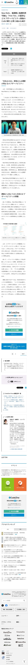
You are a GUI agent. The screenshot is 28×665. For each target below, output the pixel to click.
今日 (8, 529)
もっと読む (5, 409)
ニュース (4, 616)
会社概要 (8, 659)
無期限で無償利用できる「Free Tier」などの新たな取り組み (17, 71)
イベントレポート (13, 28)
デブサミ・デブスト (6, 623)
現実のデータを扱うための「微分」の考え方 (14, 569)
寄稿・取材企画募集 (7, 609)
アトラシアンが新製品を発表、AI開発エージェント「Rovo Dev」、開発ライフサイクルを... (14, 401)
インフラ (3, 28)
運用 (7, 28)
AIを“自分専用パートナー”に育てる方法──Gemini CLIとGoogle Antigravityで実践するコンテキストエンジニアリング (15, 551)
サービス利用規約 (9, 661)
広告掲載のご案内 (21, 609)
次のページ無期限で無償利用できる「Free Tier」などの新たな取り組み (14, 346)
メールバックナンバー (14, 326)
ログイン (14, 334)
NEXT (24, 354)
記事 (18, 616)
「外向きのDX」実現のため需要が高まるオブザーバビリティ (17, 60)
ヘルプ (7, 651)
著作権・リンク (9, 653)
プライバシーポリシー (10, 663)
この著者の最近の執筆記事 (16, 449)
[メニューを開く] (2, 2)
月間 (20, 529)
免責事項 (8, 657)
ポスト (4, 48)
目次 (19, 54)
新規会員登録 (14, 330)
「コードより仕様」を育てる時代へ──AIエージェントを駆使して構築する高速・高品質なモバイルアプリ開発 (15, 579)
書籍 (18, 622)
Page (5, 71)
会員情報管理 (9, 655)
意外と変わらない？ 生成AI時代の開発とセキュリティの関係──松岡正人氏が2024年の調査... (14, 407)
